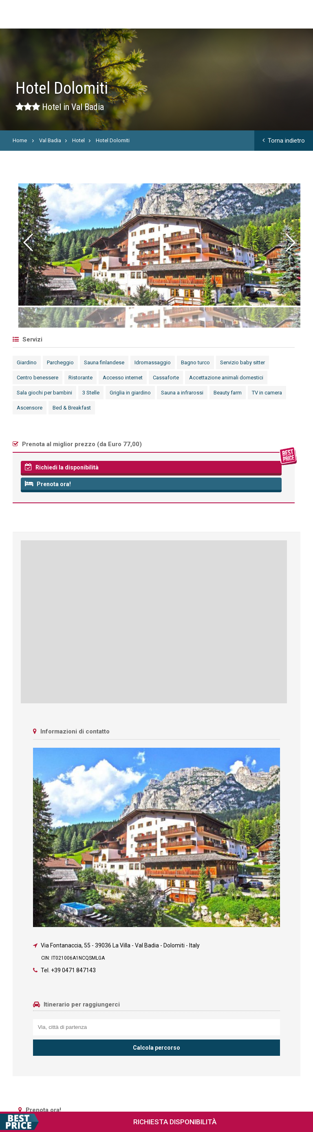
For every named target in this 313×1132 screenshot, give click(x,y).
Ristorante (80, 377)
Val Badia (50, 140)
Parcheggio (60, 362)
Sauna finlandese (104, 362)
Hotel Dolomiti (113, 140)
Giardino (27, 362)
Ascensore (29, 408)
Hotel (78, 140)
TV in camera (267, 393)
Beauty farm (228, 393)
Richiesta (108, 1122)
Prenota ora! (48, 483)
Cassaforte (166, 377)
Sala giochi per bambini (44, 393)
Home (20, 140)
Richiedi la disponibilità (62, 467)
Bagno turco (195, 362)
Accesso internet (123, 377)
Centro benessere (37, 377)
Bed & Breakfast (72, 408)
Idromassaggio (152, 362)
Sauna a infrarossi (182, 393)
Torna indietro (283, 140)
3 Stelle (90, 393)
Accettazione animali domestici (226, 377)
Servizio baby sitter (242, 362)
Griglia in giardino (130, 393)
